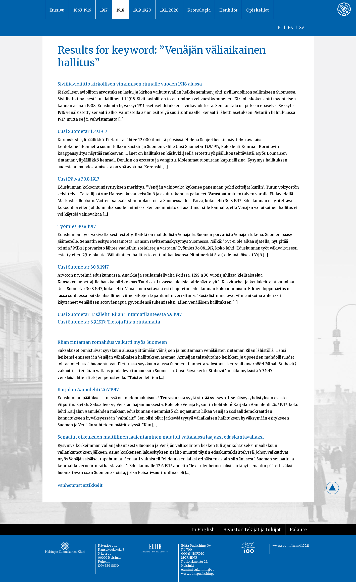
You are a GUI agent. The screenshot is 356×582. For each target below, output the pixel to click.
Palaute (298, 529)
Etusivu (57, 10)
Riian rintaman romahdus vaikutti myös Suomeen (112, 342)
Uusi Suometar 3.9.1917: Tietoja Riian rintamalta (109, 322)
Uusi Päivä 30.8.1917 (78, 179)
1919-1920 (142, 10)
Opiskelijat (257, 10)
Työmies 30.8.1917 (77, 226)
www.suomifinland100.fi (290, 545)
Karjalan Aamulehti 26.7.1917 (88, 389)
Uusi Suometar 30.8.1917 (83, 267)
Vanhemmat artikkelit (80, 485)
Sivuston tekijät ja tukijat (252, 529)
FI (280, 27)
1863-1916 (82, 10)
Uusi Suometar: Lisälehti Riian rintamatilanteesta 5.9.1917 (120, 314)
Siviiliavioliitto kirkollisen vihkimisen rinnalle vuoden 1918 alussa (130, 84)
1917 (104, 10)
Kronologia (199, 10)
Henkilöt (228, 10)
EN (290, 27)
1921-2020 (169, 10)
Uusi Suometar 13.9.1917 (82, 131)
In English (203, 529)
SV (301, 27)
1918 (120, 10)
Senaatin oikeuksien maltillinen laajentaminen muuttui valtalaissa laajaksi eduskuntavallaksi (161, 437)
